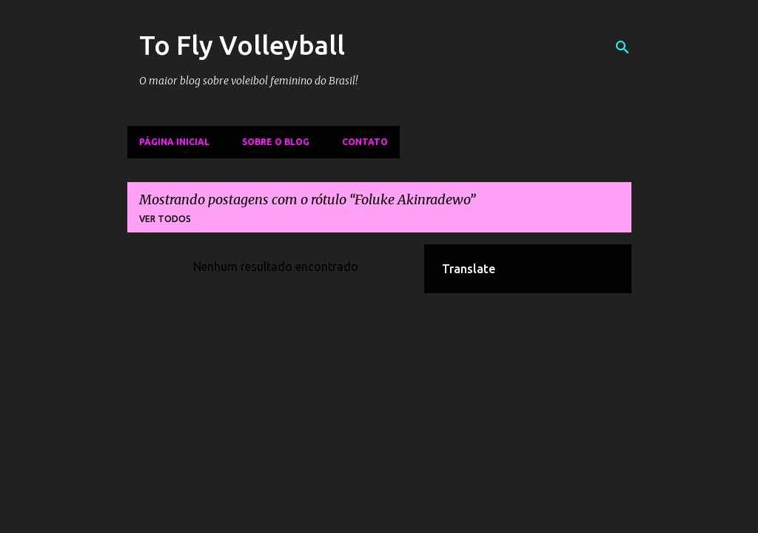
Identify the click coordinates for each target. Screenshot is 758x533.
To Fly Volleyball (242, 45)
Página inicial (174, 142)
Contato (365, 142)
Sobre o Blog (275, 142)
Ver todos (165, 219)
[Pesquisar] (622, 47)
